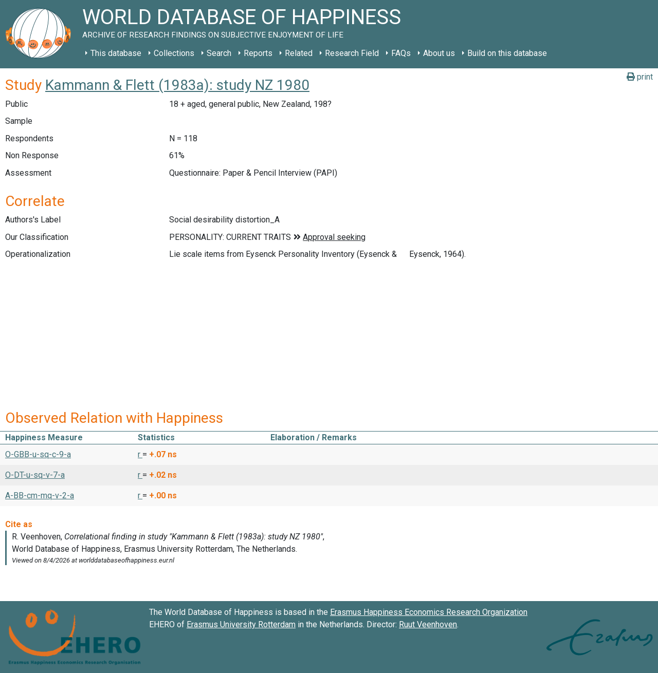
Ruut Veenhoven (428, 624)
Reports (258, 53)
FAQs (401, 53)
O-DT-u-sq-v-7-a (35, 475)
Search (219, 53)
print (640, 77)
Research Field (352, 53)
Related (299, 53)
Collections (174, 53)
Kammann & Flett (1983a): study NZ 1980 (177, 85)
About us (439, 53)
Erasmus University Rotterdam (241, 624)
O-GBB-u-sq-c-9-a (38, 454)
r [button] (140, 454)
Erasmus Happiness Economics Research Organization (428, 612)
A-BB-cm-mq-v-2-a (39, 495)
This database (115, 53)
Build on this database (507, 53)
